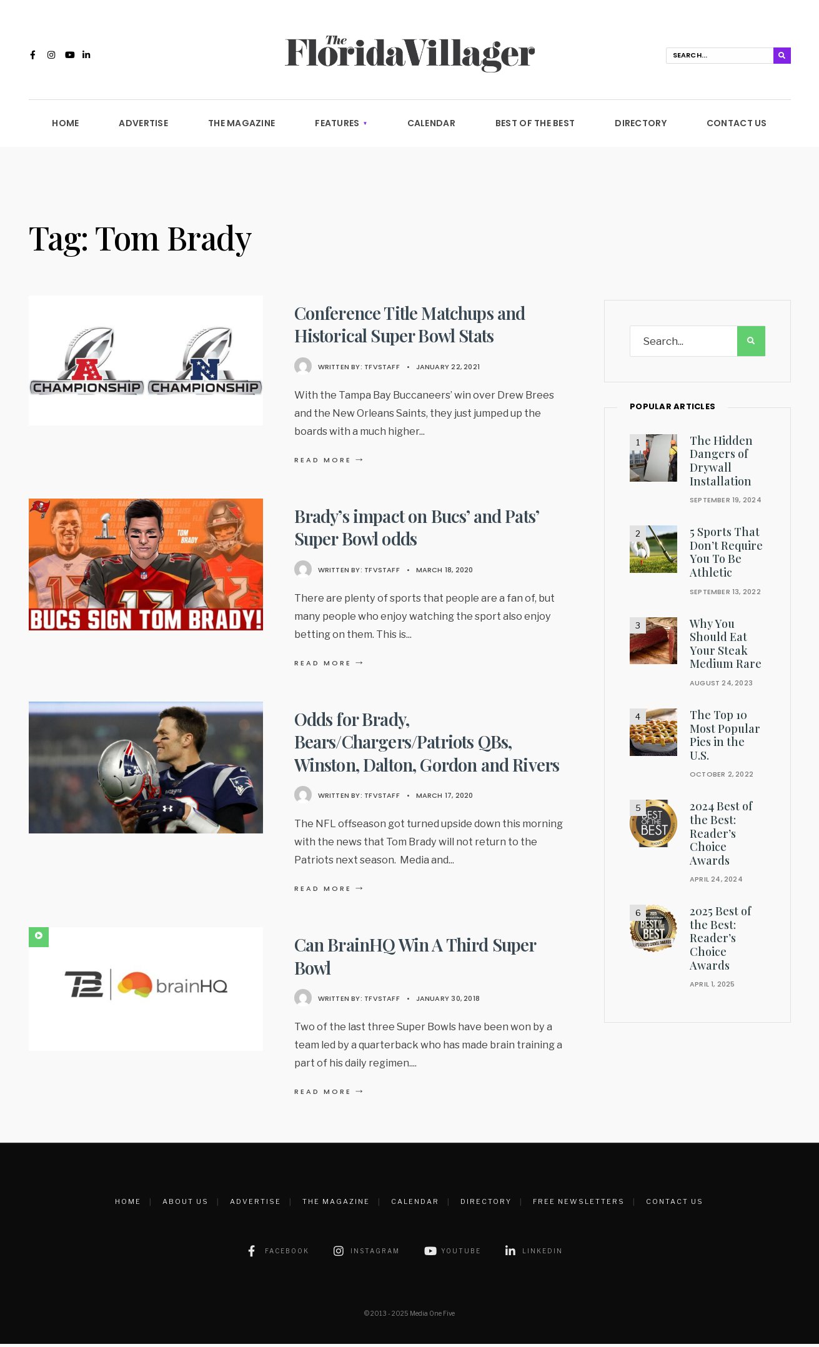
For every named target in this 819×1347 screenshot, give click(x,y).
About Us (185, 1204)
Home (65, 126)
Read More (330, 463)
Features (337, 126)
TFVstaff (382, 369)
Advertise (143, 126)
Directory (641, 126)
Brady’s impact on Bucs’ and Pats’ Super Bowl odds (418, 530)
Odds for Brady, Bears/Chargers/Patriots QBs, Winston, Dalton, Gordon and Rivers (430, 744)
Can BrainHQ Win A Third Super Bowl (416, 959)
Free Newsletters (579, 1204)
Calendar (431, 126)
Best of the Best (535, 126)
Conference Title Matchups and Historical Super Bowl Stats (411, 327)
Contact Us (737, 126)
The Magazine (241, 126)
